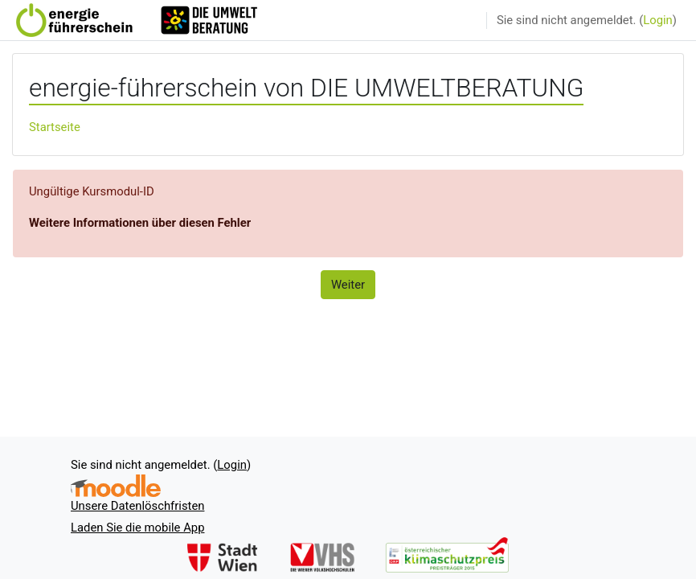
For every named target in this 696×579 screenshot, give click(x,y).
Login (658, 20)
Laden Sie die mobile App (137, 527)
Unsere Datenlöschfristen (137, 506)
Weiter (348, 284)
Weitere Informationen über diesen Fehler (140, 223)
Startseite (54, 127)
